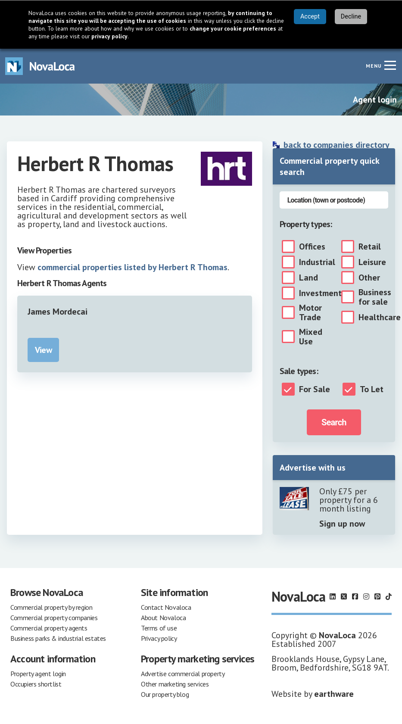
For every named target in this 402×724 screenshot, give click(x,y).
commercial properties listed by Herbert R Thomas (132, 267)
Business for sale (374, 296)
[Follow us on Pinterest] (377, 596)
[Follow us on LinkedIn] (333, 596)
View (43, 350)
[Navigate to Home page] (40, 66)
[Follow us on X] (344, 596)
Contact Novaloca (166, 607)
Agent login (375, 99)
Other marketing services (175, 684)
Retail (369, 246)
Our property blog (165, 694)
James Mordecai (57, 311)
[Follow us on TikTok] (389, 596)
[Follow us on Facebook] (355, 596)
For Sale (314, 389)
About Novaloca (163, 617)
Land (308, 277)
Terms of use (159, 628)
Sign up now (342, 523)
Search (333, 422)
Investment (320, 293)
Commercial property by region (51, 607)
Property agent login (38, 673)
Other (369, 277)
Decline (351, 16)
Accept (310, 16)
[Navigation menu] (390, 65)
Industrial (317, 262)
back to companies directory (337, 144)
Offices (312, 246)
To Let (371, 389)
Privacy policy (159, 638)
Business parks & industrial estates (58, 638)
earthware (334, 693)
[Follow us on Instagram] (366, 596)
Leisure (372, 262)
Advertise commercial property (182, 673)
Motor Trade (310, 312)
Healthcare (379, 317)
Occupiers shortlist (35, 684)
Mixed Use (310, 336)
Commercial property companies (53, 617)
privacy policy (109, 36)
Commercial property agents (48, 628)
